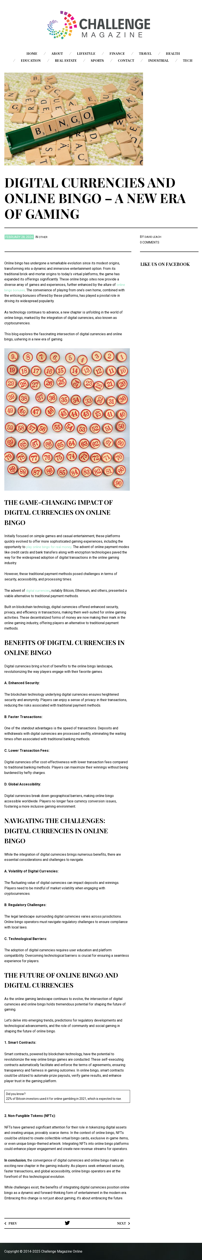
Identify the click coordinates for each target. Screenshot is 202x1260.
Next (121, 1222)
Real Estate (66, 60)
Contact (126, 60)
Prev (13, 1222)
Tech (187, 60)
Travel (145, 53)
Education (31, 60)
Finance (117, 53)
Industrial (158, 60)
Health (173, 53)
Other (44, 237)
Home (31, 53)
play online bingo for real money (50, 546)
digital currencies (39, 590)
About (57, 53)
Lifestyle (86, 53)
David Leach (154, 236)
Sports (97, 60)
